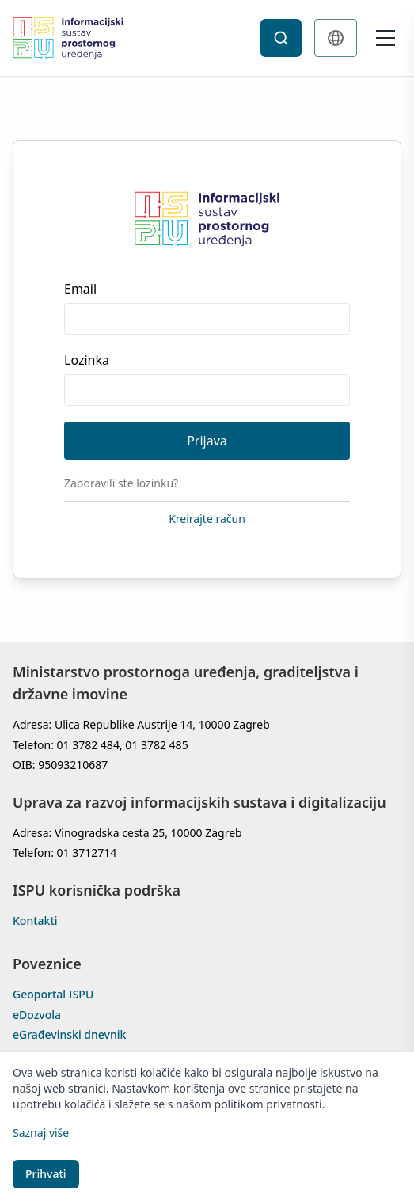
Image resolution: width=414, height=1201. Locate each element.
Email (80, 288)
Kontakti (35, 921)
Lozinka (86, 360)
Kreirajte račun (207, 518)
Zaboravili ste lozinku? (121, 483)
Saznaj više (41, 1132)
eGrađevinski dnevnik (69, 1035)
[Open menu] (385, 38)
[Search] (281, 38)
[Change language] (335, 38)
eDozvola (37, 1015)
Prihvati (45, 1173)
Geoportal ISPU (53, 994)
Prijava (207, 440)
